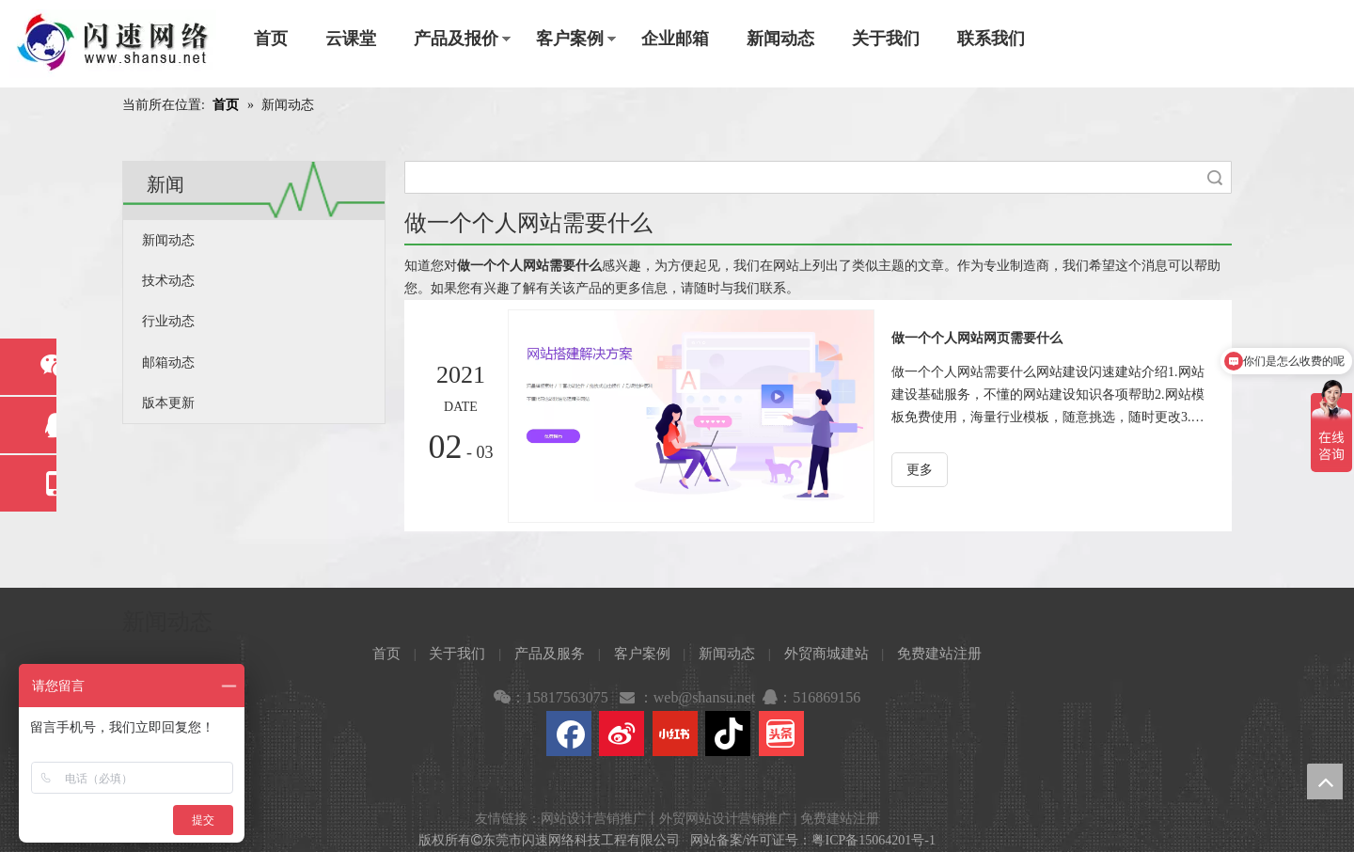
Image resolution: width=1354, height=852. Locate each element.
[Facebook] (568, 733)
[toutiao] (781, 733)
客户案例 (570, 38)
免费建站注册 (939, 653)
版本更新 (168, 403)
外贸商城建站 (826, 653)
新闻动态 (780, 38)
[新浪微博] (621, 733)
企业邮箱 (675, 38)
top (1325, 781)
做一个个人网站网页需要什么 (977, 338)
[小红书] (675, 733)
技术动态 (168, 281)
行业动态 (168, 321)
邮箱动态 (168, 362)
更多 (919, 470)
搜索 (1215, 177)
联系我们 (991, 38)
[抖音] (727, 733)
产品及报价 (456, 38)
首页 (271, 38)
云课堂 (350, 38)
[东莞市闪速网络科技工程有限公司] (112, 43)
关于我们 (886, 38)
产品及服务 (549, 653)
